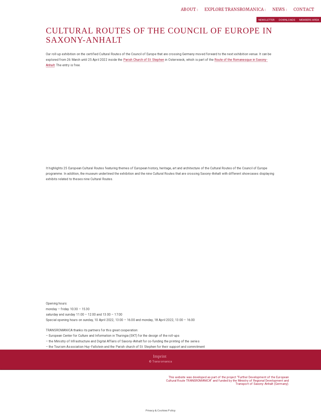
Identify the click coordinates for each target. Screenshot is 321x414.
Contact (303, 9)
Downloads (287, 19)
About (189, 9)
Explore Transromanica (235, 9)
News (279, 9)
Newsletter (266, 19)
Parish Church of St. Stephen (143, 60)
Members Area (309, 19)
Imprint (159, 356)
